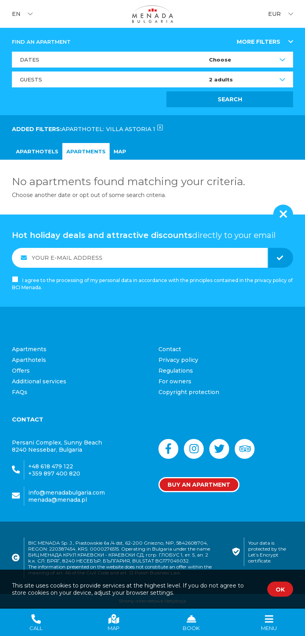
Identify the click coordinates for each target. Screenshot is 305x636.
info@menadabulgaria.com (66, 492)
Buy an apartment (199, 484)
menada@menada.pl (57, 499)
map (120, 151)
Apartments (86, 151)
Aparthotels (37, 151)
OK (280, 589)
